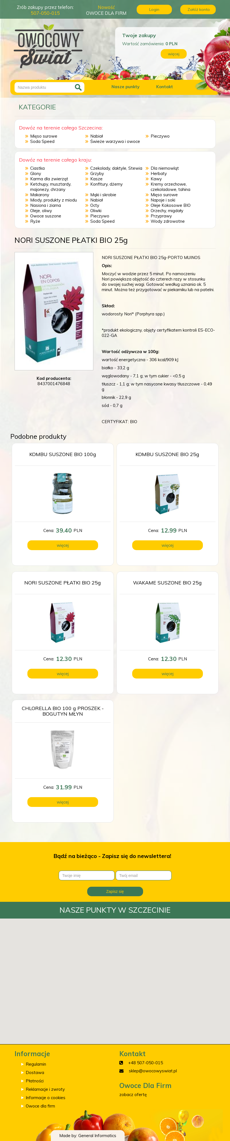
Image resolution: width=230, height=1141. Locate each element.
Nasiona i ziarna (45, 205)
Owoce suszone (45, 216)
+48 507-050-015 (145, 1062)
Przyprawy (161, 216)
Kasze (96, 178)
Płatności (35, 1081)
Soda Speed (42, 141)
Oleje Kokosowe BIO (171, 205)
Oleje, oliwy (41, 210)
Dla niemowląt (165, 168)
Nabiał (96, 136)
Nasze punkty (125, 86)
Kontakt (164, 86)
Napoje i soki (163, 200)
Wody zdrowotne (168, 221)
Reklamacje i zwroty (45, 1089)
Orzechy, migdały (167, 210)
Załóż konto (199, 9)
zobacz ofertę (133, 1094)
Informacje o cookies (45, 1097)
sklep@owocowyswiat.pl (153, 1070)
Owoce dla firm (40, 1106)
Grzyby (97, 173)
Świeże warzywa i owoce (115, 141)
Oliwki (95, 210)
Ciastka (37, 168)
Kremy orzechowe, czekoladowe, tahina (170, 186)
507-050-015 (45, 13)
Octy (94, 205)
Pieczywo (160, 136)
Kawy (156, 178)
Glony (35, 173)
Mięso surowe (43, 136)
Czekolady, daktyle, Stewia (116, 168)
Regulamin (36, 1064)
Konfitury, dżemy (106, 184)
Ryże (35, 221)
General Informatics (97, 1135)
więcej (173, 53)
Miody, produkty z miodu (53, 200)
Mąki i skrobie (103, 194)
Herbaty (159, 173)
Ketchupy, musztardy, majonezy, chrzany (50, 186)
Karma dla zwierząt (49, 178)
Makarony (39, 194)
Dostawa (35, 1072)
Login (154, 9)
